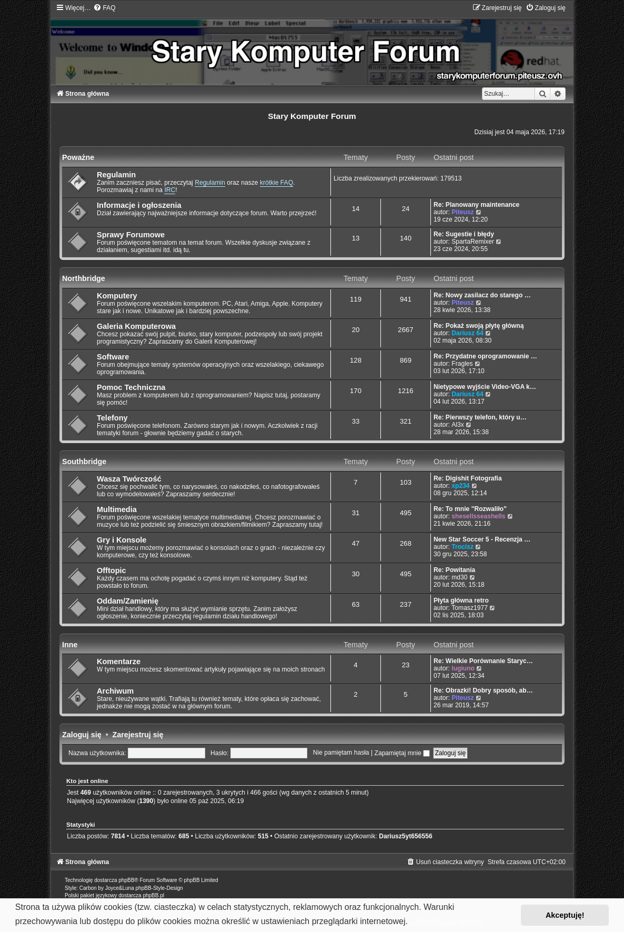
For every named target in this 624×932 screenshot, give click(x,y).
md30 (459, 577)
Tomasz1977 (469, 608)
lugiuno (463, 668)
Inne (69, 644)
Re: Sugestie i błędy (464, 234)
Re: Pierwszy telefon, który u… (480, 417)
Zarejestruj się (138, 734)
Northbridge (83, 278)
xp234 (460, 485)
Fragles (461, 363)
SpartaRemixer (472, 241)
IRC (169, 190)
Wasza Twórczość (129, 479)
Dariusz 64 (467, 333)
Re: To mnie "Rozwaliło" (470, 509)
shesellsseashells (478, 516)
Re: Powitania (454, 570)
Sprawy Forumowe (131, 235)
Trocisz (462, 546)
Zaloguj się (82, 734)
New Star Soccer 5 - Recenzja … (482, 539)
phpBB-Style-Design (159, 888)
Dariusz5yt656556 (405, 836)
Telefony (112, 418)
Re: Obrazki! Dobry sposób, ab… (483, 690)
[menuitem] (104, 8)
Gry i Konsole (121, 540)
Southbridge (84, 461)
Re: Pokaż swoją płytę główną (479, 325)
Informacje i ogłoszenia (139, 205)
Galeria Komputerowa (136, 326)
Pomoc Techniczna (131, 387)
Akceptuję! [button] (565, 915)
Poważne (78, 157)
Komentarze (118, 661)
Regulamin (116, 175)
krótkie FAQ (276, 182)
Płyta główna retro (461, 600)
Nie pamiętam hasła (341, 753)
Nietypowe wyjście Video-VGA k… (485, 386)
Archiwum (115, 691)
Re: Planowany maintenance (476, 204)
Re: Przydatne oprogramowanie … (485, 356)
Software (113, 357)
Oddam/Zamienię (127, 601)
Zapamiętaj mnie (402, 753)
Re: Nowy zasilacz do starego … (482, 295)
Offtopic (111, 570)
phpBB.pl (153, 895)
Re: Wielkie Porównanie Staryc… (483, 661)
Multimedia (117, 509)
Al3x (457, 424)
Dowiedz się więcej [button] (447, 921)
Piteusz (462, 212)
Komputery (117, 296)
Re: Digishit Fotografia (468, 478)
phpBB (126, 880)
